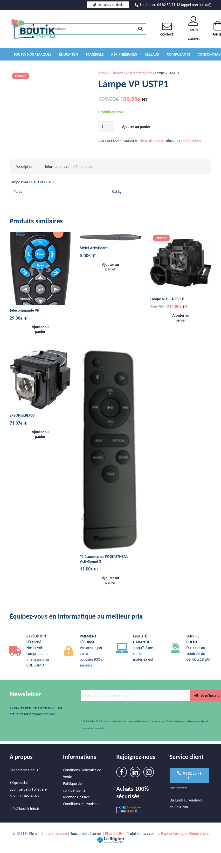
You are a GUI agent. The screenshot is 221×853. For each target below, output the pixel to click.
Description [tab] (24, 166)
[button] (40, 329)
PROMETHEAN (191, 140)
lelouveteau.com (54, 833)
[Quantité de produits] (106, 126)
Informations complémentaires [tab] (69, 166)
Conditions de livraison (80, 803)
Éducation (118, 73)
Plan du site (114, 833)
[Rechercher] (140, 29)
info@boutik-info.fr (25, 808)
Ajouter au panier (136, 126)
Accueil (103, 73)
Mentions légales (76, 797)
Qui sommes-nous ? (25, 770)
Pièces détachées (140, 73)
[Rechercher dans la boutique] (82, 29)
